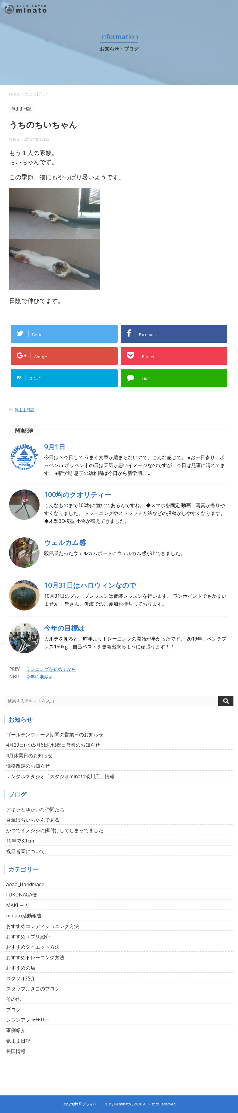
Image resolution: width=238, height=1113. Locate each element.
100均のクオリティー (77, 494)
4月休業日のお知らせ (29, 755)
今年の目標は (64, 628)
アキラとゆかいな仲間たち (35, 809)
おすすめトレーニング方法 (35, 957)
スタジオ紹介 (20, 978)
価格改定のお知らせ (28, 765)
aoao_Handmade (25, 884)
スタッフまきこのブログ (33, 988)
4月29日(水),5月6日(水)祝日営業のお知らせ (53, 744)
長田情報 (16, 1051)
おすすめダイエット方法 (33, 946)
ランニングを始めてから (51, 669)
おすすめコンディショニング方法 (42, 926)
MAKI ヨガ (17, 905)
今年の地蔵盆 (39, 677)
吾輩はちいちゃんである (33, 819)
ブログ (13, 1009)
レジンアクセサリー (28, 1020)
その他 (13, 999)
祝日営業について (25, 851)
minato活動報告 (24, 915)
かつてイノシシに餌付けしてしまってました (54, 830)
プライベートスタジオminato (106, 1104)
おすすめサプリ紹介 (28, 936)
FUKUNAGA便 (21, 894)
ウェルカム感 (65, 542)
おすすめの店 (20, 967)
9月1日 (54, 447)
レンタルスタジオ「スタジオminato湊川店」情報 (60, 776)
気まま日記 (24, 409)
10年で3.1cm (20, 840)
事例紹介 (16, 1030)
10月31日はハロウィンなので (90, 585)
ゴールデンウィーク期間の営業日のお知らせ (54, 734)
